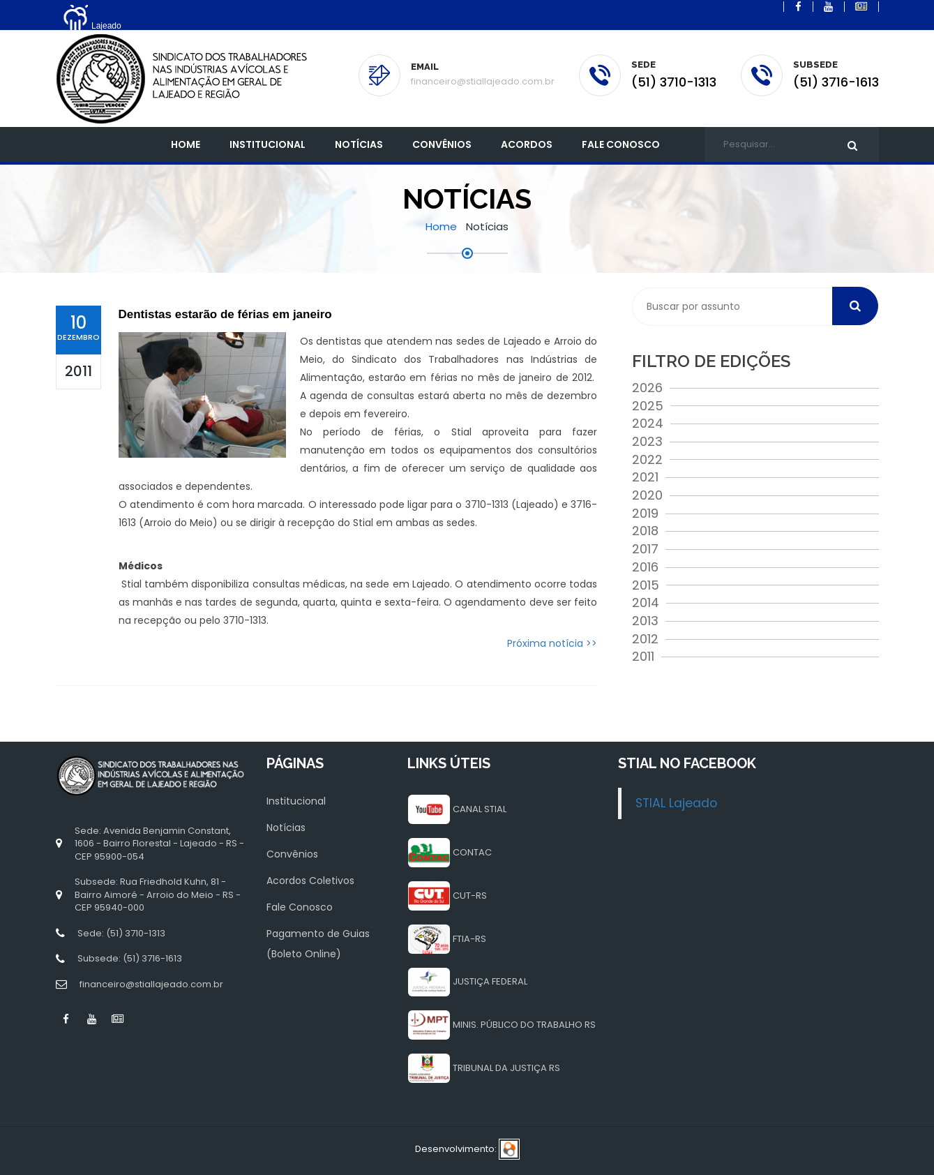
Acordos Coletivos (310, 881)
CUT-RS (470, 895)
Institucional (296, 801)
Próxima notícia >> (552, 643)
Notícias (359, 144)
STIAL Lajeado (676, 803)
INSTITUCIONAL (267, 144)
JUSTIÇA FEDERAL (490, 981)
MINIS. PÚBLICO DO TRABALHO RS (524, 1024)
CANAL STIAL (479, 809)
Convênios (442, 144)
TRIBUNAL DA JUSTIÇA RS (506, 1068)
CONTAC (472, 852)
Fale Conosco (621, 144)
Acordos (526, 144)
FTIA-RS (469, 938)
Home (185, 144)
